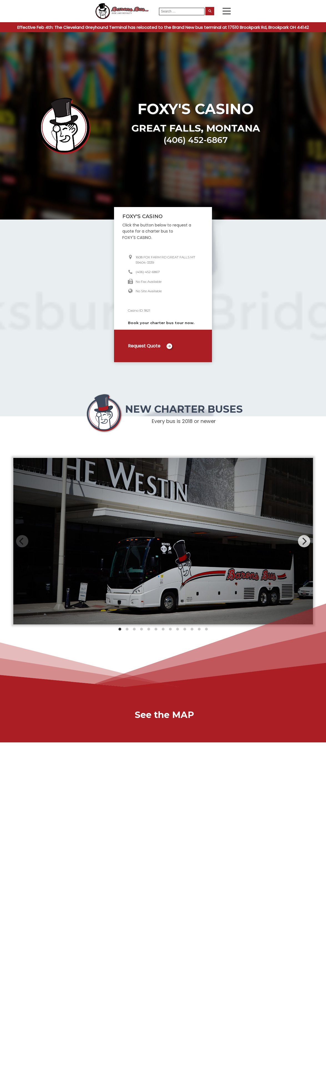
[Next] (304, 541)
